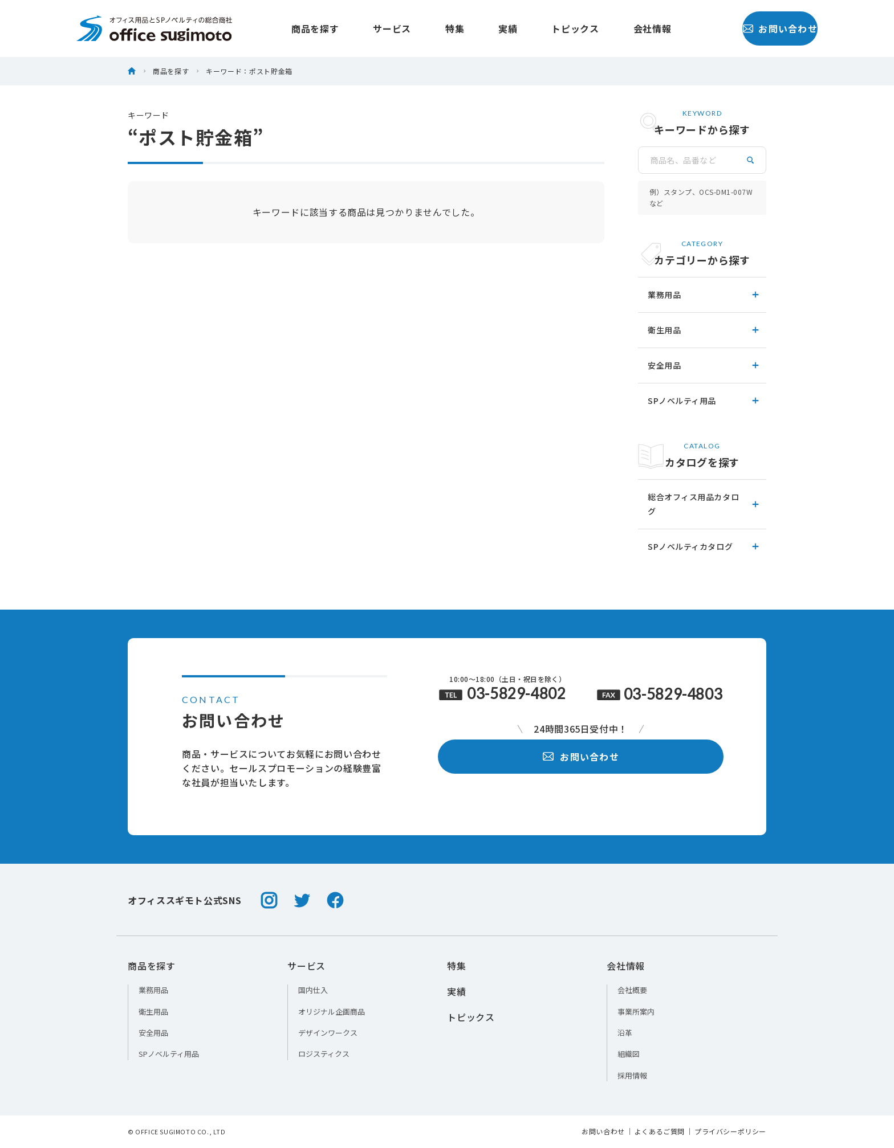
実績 (482, 28)
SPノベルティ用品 (704, 400)
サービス (367, 28)
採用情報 (632, 1075)
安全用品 (704, 365)
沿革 (624, 1032)
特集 (429, 28)
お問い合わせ (755, 28)
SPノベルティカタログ (704, 546)
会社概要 (632, 989)
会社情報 (627, 28)
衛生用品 (704, 330)
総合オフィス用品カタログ (704, 504)
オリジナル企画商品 (331, 1011)
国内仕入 (313, 989)
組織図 (628, 1053)
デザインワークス (327, 1032)
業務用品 (704, 294)
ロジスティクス (324, 1053)
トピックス (550, 28)
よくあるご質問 (660, 1131)
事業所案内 (636, 1011)
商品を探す (290, 28)
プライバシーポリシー (730, 1131)
